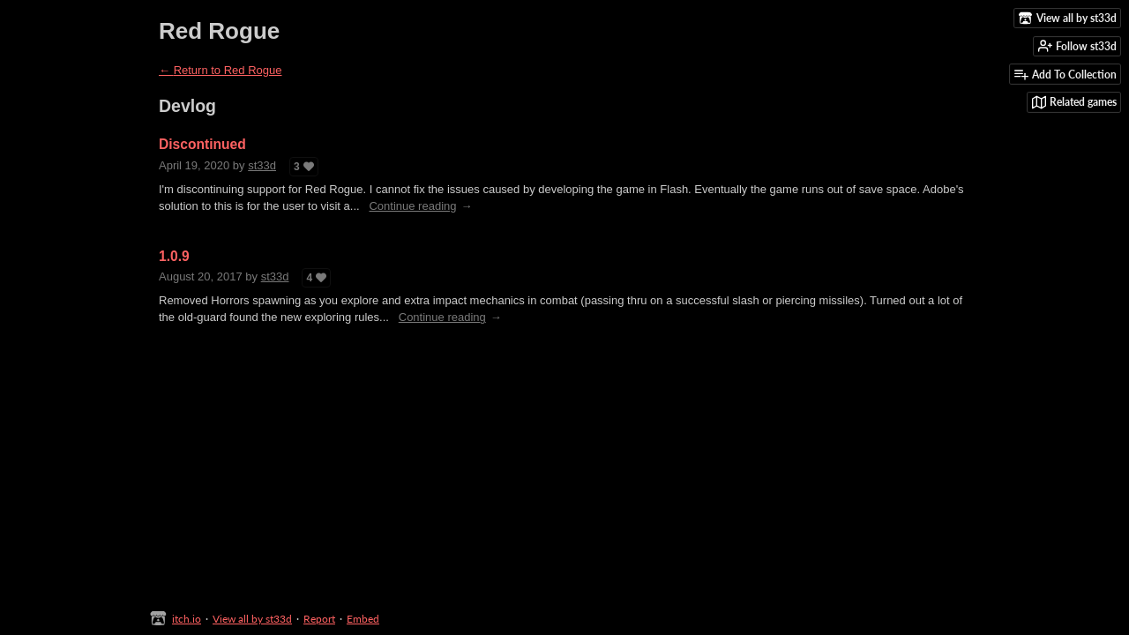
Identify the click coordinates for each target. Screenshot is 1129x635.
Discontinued (202, 144)
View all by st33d (252, 618)
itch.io (186, 618)
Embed (363, 618)
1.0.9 (174, 256)
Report (319, 618)
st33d (262, 165)
